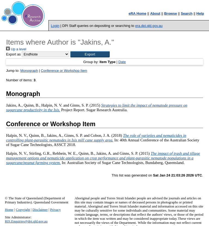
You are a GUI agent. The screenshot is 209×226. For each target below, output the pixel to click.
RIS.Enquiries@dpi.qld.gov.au (26, 221)
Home (9, 210)
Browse (170, 13)
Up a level (16, 49)
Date (122, 62)
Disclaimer (40, 210)
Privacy (55, 210)
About (155, 13)
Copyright (23, 210)
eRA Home (137, 13)
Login (55, 26)
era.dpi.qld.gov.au (149, 26)
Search (186, 13)
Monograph (29, 71)
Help (200, 13)
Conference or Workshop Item (64, 71)
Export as (13, 54)
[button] (90, 54)
